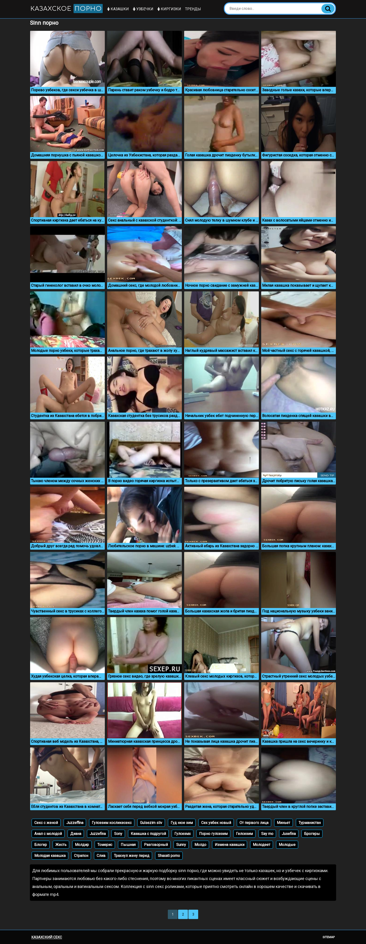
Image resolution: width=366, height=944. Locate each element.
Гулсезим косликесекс (112, 822)
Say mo (267, 833)
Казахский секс (46, 937)
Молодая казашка (50, 855)
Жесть (61, 844)
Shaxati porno (169, 855)
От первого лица (253, 822)
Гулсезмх (182, 833)
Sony (118, 833)
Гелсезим (244, 833)
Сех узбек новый (216, 822)
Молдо (200, 844)
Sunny (181, 844)
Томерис (104, 844)
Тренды (193, 9)
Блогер (40, 844)
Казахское (66, 8)
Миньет (283, 822)
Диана (75, 833)
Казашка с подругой (148, 833)
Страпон (81, 855)
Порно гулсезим (213, 833)
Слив (101, 855)
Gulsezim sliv (151, 822)
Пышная (128, 844)
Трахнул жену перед (131, 855)
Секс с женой (46, 822)
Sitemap (329, 937)
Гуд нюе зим (182, 822)
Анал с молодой (48, 833)
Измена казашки (229, 844)
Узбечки (143, 9)
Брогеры (312, 833)
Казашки (118, 9)
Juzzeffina (74, 822)
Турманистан (310, 822)
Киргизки (169, 9)
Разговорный (156, 844)
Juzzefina (98, 833)
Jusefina (289, 833)
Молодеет (261, 844)
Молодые (287, 844)
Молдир (82, 844)
